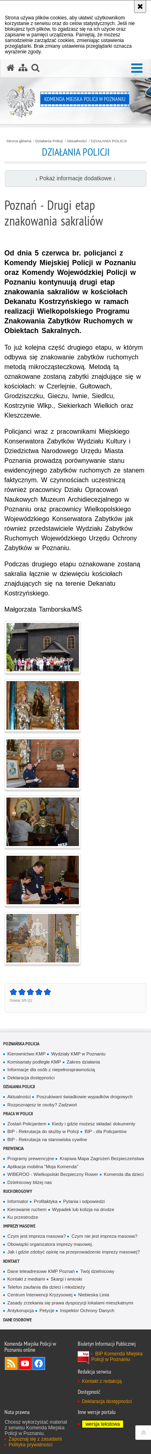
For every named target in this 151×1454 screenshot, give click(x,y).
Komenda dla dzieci (124, 1174)
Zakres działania (83, 1061)
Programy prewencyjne (30, 1158)
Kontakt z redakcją (102, 1381)
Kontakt (11, 1261)
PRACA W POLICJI (18, 1113)
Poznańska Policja (21, 1043)
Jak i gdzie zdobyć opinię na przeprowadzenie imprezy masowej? (73, 1251)
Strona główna (18, 141)
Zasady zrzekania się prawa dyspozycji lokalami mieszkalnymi (70, 1302)
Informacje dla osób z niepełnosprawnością (51, 1069)
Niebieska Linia (93, 1294)
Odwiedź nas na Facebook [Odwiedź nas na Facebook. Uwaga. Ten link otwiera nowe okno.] (38, 1363)
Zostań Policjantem (26, 1123)
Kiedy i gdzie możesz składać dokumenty (93, 1123)
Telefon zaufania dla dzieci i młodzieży (46, 1287)
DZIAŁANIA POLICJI (109, 141)
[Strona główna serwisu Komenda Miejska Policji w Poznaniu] (10, 67)
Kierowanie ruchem (26, 1209)
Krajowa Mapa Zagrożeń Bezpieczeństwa (102, 1158)
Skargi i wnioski (66, 1279)
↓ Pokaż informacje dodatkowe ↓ (75, 178)
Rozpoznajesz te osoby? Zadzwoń (42, 1104)
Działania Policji (49, 141)
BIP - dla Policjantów (105, 1131)
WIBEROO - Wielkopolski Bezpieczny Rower (52, 1174)
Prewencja (13, 1148)
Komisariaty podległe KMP (34, 1061)
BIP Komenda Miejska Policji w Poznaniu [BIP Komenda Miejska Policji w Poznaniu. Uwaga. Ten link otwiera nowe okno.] (117, 1356)
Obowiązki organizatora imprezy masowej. (50, 1244)
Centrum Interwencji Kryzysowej (39, 1294)
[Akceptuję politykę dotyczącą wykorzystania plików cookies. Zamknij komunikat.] (140, 6)
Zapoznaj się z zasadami (35, 1439)
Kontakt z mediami (26, 1279)
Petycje (46, 1310)
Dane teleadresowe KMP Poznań (40, 1271)
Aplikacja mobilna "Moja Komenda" (42, 1166)
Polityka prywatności (30, 1445)
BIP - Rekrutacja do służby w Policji (43, 1131)
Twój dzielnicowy (97, 1271)
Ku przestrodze (22, 1217)
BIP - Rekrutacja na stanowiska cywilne (47, 1139)
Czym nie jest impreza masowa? (104, 1236)
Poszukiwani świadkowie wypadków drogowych (84, 1096)
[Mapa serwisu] (23, 67)
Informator (17, 1201)
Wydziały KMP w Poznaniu (78, 1053)
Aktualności (77, 141)
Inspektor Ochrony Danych (87, 1310)
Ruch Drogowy (17, 1191)
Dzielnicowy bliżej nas (29, 1182)
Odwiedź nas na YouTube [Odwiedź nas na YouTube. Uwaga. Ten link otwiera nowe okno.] (25, 1363)
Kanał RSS (11, 1363)
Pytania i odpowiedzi (84, 1201)
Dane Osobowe (17, 1320)
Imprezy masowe (19, 1226)
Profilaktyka (46, 1201)
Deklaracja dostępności (30, 1077)
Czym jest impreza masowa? (36, 1236)
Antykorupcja (20, 1310)
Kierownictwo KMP (26, 1053)
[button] (137, 68)
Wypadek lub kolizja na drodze (83, 1209)
